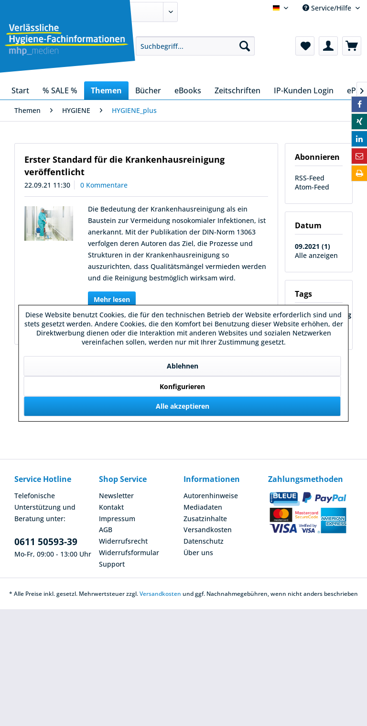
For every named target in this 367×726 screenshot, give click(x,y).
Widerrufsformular (129, 552)
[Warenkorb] (351, 46)
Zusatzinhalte (205, 518)
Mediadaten (203, 507)
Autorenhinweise (211, 495)
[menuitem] (195, 46)
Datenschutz (204, 541)
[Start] (20, 90)
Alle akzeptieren (182, 406)
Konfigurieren (182, 386)
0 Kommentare (104, 185)
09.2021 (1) (312, 246)
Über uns (198, 552)
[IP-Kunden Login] (303, 90)
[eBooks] (188, 90)
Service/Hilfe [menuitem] (327, 7)
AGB (105, 529)
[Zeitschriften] (237, 90)
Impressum (117, 518)
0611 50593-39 (45, 542)
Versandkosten (208, 529)
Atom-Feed (312, 186)
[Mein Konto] (328, 46)
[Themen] (106, 90)
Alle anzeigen (316, 255)
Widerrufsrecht (123, 541)
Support (112, 564)
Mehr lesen (112, 299)
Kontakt (111, 507)
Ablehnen (182, 365)
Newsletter (116, 495)
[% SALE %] (60, 90)
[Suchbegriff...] (195, 46)
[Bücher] (148, 90)
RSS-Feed (309, 177)
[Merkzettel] (304, 46)
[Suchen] (245, 46)
